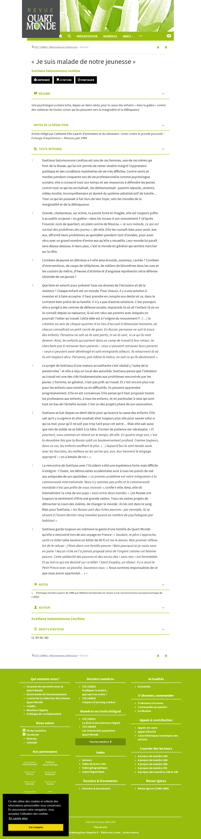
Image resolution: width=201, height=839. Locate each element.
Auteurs (87, 760)
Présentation (87, 36)
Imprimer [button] (42, 80)
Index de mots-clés (94, 763)
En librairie (144, 711)
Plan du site (100, 827)
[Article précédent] (158, 47)
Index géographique (94, 767)
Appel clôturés (147, 731)
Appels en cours (147, 727)
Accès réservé (131, 832)
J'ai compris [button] (36, 827)
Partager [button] (86, 80)
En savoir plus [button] (18, 818)
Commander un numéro (152, 707)
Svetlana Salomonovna (55, 71)
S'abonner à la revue (150, 703)
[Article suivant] (166, 47)
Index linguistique (93, 771)
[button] (69, 36)
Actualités (144, 686)
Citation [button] (63, 80)
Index (128, 36)
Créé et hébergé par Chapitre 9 (80, 832)
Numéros (110, 36)
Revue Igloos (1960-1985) (153, 788)
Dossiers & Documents (96, 788)
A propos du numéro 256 (152, 764)
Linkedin (32, 742)
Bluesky (32, 738)
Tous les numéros (100, 741)
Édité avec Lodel (110, 832)
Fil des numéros (36, 730)
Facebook (33, 734)
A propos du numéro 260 (152, 756)
